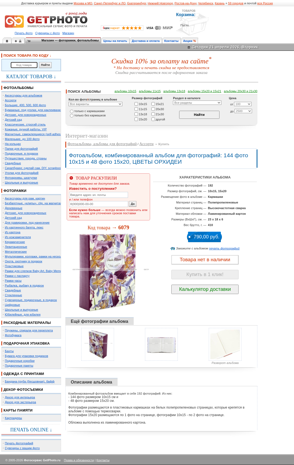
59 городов (235, 3)
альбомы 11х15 (150, 91)
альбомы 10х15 (125, 91)
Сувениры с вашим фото (22, 448)
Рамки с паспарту (17, 275)
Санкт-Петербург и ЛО (109, 3)
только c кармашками (89, 111)
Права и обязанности (79, 460)
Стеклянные (13, 295)
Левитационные (16, 246)
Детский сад (13, 119)
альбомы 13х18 (174, 91)
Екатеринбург (136, 3)
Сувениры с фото (47, 33)
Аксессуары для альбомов (23, 95)
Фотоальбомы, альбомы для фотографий (102, 144)
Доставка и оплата (146, 40)
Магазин (68, 33)
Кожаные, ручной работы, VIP (26, 129)
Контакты (171, 40)
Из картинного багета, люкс (24, 227)
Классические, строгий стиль (25, 124)
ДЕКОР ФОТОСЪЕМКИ (23, 390)
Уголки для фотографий (21, 172)
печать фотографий (224, 248)
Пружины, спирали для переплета (29, 330)
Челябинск (205, 3)
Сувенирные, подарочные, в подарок (31, 300)
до (232, 111)
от (231, 104)
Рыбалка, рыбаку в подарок (24, 285)
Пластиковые (14, 266)
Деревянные (13, 208)
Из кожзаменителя (18, 237)
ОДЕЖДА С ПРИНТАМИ (23, 374)
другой (160, 119)
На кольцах (13, 143)
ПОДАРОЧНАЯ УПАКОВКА (26, 343)
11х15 (143, 108)
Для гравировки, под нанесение (27, 222)
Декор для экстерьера (20, 402)
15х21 (160, 103)
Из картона (12, 232)
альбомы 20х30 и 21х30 (240, 91)
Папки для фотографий (21, 148)
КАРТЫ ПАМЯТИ (18, 410)
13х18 (143, 114)
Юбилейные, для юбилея (23, 314)
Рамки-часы (13, 280)
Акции (188, 40)
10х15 (143, 103)
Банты (9, 351)
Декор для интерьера (20, 397)
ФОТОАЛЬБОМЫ (18, 88)
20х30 (160, 108)
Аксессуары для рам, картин (25, 198)
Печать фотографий (19, 443)
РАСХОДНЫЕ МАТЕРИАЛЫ (27, 323)
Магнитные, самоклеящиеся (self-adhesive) (35, 134)
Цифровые (12, 304)
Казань (220, 3)
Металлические (16, 251)
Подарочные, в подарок (21, 153)
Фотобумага (13, 335)
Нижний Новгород (160, 3)
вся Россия (265, 3)
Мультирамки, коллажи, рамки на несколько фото (40, 256)
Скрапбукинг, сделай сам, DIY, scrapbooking (35, 168)
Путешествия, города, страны (26, 158)
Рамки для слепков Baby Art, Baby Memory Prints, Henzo (44, 271)
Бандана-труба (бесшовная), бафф (30, 381)
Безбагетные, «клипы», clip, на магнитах (33, 203)
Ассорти (10, 100)
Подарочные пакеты (19, 365)
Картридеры (13, 418)
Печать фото (24, 33)
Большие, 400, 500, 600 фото (25, 105)
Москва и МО (83, 3)
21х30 (160, 114)
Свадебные (13, 163)
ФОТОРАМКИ (14, 191)
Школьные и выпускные (21, 182)
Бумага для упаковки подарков (26, 355)
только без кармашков (90, 115)
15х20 (143, 119)
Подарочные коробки (19, 360)
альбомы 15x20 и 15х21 (204, 91)
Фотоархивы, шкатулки (21, 177)
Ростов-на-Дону (185, 3)
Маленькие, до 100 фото (22, 139)
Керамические (15, 242)
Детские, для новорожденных (25, 114)
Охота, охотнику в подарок (23, 261)
